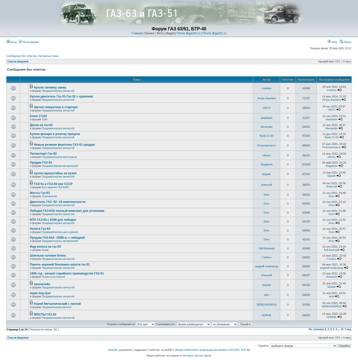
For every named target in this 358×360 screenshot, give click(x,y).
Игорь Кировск (267, 98)
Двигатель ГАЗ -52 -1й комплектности (57, 202)
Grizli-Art (113, 350)
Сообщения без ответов (21, 55)
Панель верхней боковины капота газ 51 (60, 264)
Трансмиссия (49, 196)
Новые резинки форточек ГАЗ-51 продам (64, 144)
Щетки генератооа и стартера (56, 107)
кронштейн (42, 284)
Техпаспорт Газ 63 (43, 153)
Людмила (266, 164)
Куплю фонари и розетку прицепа (55, 134)
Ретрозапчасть (266, 145)
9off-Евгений (266, 248)
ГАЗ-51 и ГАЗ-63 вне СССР (53, 184)
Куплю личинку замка (50, 87)
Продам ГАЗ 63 (41, 162)
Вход (12, 42)
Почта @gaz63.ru (188, 33)
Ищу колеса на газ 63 (45, 246)
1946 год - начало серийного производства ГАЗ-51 (67, 273)
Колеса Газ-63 (40, 228)
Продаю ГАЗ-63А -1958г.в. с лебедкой (57, 237)
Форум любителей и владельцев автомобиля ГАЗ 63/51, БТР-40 (212, 350)
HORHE (266, 315)
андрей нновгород (266, 266)
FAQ (332, 42)
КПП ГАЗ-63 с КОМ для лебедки (53, 220)
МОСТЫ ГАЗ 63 (45, 314)
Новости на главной (53, 276)
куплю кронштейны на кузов (55, 173)
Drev (266, 194)
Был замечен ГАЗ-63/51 (55, 187)
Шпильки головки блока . (48, 255)
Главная (137, 33)
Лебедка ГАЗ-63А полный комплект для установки (67, 211)
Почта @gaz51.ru (214, 33)
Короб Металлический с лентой (57, 304)
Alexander (267, 126)
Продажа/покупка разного (57, 307)
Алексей (266, 184)
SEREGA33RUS (267, 304)
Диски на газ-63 (41, 125)
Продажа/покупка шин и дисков (60, 232)
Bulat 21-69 (266, 135)
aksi (266, 294)
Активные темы (48, 55)
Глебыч (266, 257)
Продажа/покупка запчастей (58, 91)
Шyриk (267, 174)
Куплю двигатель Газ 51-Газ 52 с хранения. (62, 96)
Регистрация (29, 42)
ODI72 (266, 107)
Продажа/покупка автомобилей (60, 166)
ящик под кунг (40, 293)
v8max (266, 155)
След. (348, 329)
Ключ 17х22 (38, 116)
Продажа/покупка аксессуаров (59, 157)
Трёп (44, 119)
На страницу (316, 329)
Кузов (45, 250)
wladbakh (266, 117)
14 (342, 329)
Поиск (345, 42)
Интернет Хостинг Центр (197, 355)
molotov (266, 88)
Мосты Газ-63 (40, 193)
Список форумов (18, 61)
